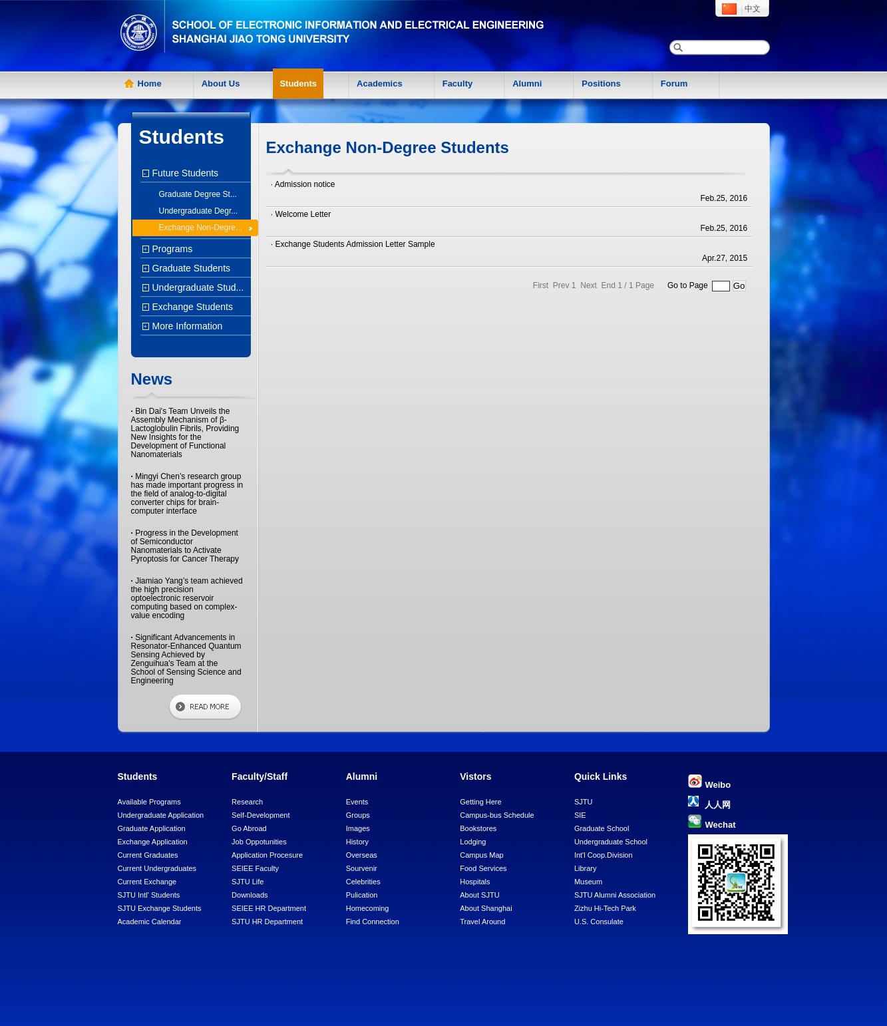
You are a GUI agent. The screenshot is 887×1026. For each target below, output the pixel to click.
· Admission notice (303, 184)
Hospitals (475, 882)
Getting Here (480, 802)
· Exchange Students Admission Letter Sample (353, 244)
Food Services (483, 868)
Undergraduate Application (161, 815)
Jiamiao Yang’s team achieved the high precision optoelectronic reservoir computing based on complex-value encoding (187, 598)
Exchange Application (153, 842)
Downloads (249, 895)
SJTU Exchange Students (160, 908)
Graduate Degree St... (198, 194)
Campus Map (481, 855)
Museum (588, 882)
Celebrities (363, 882)
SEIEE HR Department (269, 908)
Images (358, 828)
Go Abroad (249, 828)
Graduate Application (152, 828)
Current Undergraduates (157, 868)
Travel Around (482, 922)
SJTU (583, 802)
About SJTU (479, 895)
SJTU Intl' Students (149, 895)
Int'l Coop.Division (603, 855)
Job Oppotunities (259, 842)
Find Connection (372, 922)
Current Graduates (148, 855)
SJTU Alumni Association (614, 895)
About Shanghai (486, 908)
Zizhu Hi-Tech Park (605, 908)
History (357, 842)
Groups (358, 815)
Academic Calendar (150, 922)
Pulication (362, 895)
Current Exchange (147, 882)
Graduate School (601, 828)
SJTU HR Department (267, 922)
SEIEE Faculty (255, 868)
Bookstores (478, 828)
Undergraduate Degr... (198, 211)
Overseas (361, 855)
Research (247, 802)
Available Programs (149, 802)
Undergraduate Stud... (196, 287)
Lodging (473, 842)
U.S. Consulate (598, 922)
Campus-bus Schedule (497, 815)
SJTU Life (248, 882)
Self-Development (260, 815)
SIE (580, 815)
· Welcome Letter (301, 214)
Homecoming (367, 908)
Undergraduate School (610, 842)
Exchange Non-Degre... (200, 227)
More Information (186, 326)
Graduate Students (190, 268)
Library (585, 868)
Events (357, 802)
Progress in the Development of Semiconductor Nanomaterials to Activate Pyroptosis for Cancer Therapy (185, 546)
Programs (171, 249)
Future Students (184, 173)
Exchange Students (191, 306)
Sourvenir (361, 868)
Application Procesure (267, 855)
